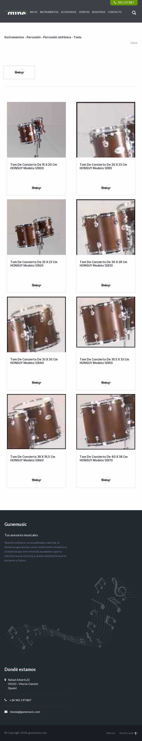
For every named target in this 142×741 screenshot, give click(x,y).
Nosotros (98, 12)
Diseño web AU (129, 733)
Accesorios (68, 12)
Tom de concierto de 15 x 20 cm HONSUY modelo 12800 (33, 166)
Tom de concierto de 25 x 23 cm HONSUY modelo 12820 (33, 263)
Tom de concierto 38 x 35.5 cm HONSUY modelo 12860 (32, 458)
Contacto (115, 12)
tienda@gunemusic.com (25, 711)
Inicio (33, 12)
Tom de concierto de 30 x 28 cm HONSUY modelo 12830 (103, 263)
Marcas (111, 733)
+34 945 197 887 (20, 700)
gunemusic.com (37, 732)
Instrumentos (49, 12)
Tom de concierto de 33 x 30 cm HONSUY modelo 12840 (34, 361)
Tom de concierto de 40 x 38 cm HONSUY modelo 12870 (104, 458)
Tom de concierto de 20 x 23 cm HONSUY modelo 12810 (103, 166)
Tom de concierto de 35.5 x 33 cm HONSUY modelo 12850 (104, 361)
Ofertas (84, 12)
